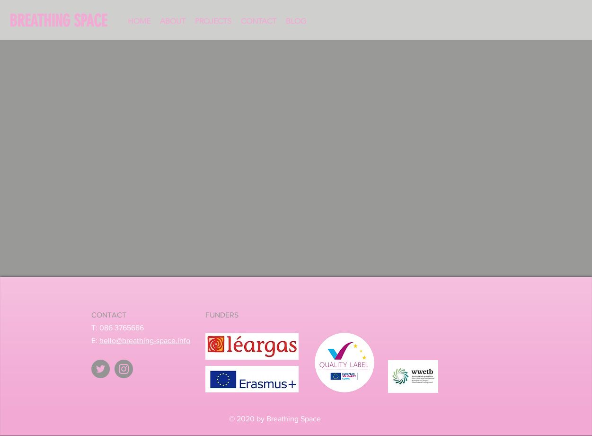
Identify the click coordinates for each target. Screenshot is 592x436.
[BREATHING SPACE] (62, 21)
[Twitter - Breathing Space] (100, 369)
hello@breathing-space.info (144, 340)
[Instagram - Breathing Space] (124, 369)
